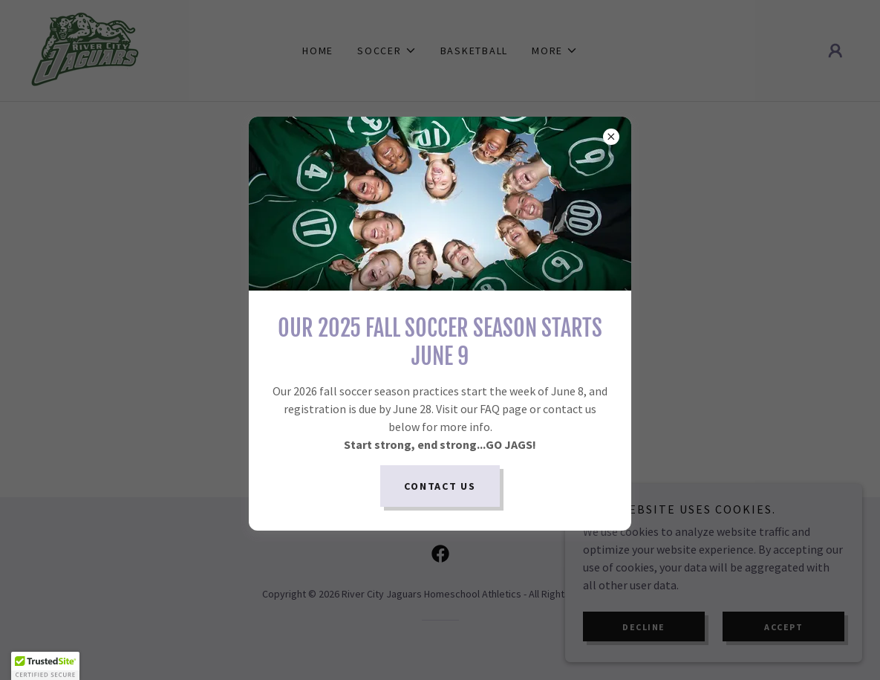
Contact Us (440, 486)
